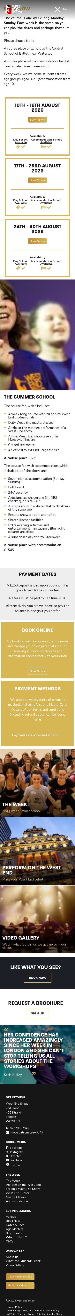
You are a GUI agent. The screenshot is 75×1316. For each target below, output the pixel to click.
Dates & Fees (15, 1225)
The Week (13, 1181)
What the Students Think (23, 1261)
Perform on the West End (23, 1185)
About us (12, 1257)
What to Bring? (16, 1237)
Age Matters (14, 1229)
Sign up (37, 1013)
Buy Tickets (14, 1233)
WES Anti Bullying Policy (20, 1314)
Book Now (36, 120)
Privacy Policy (14, 1307)
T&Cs (9, 1241)
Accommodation (17, 1201)
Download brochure (19, 1276)
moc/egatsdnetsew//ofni (27, 1132)
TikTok (13, 1165)
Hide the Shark (53, 1314)
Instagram (15, 1152)
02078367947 (19, 1128)
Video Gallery (15, 1265)
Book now (37, 978)
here (37, 719)
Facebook (14, 1148)
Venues (11, 1217)
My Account (15, 1285)
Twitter (13, 1156)
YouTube (14, 1160)
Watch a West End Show (23, 1189)
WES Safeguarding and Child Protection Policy (33, 1310)
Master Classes (16, 1197)
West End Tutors (17, 1193)
